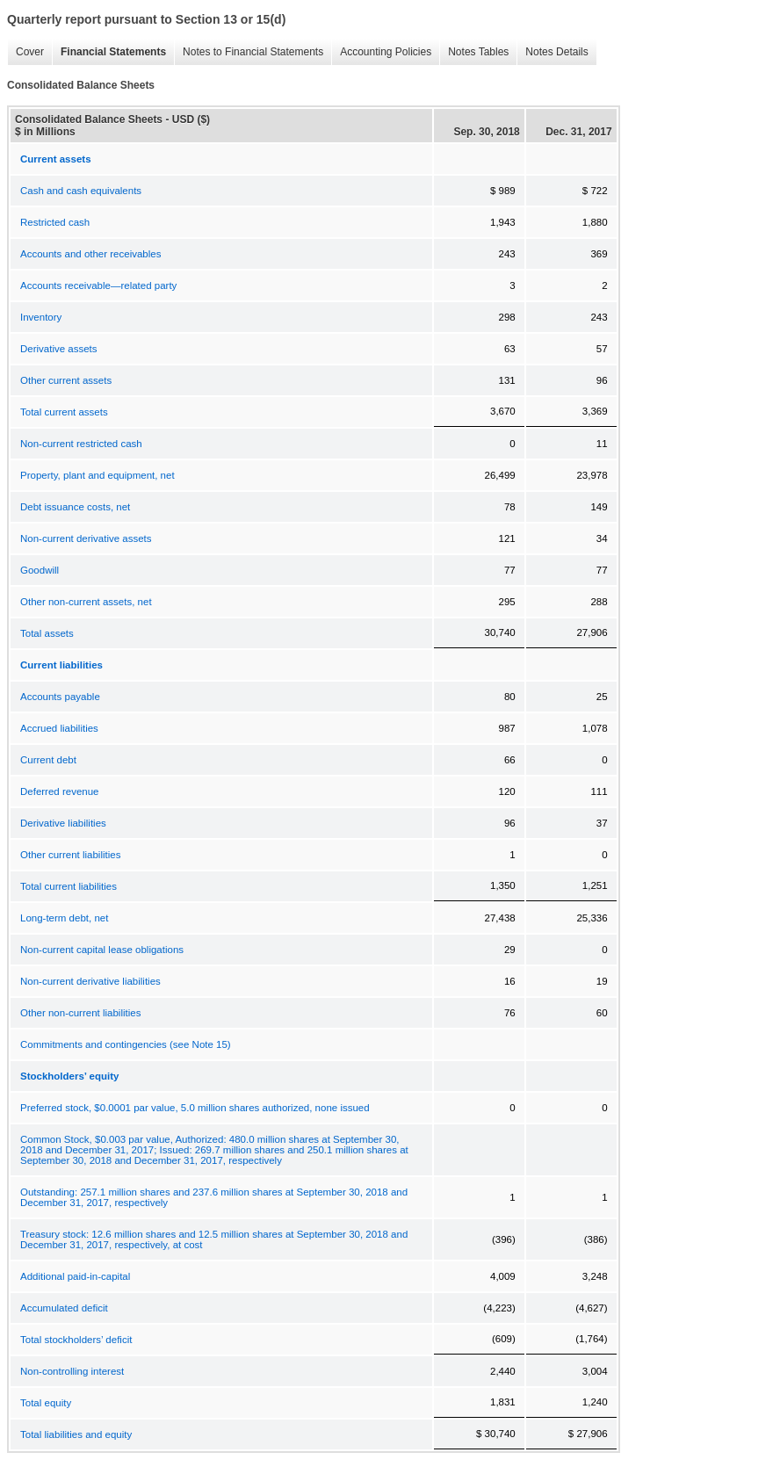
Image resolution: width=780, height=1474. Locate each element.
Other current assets (66, 380)
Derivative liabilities (63, 823)
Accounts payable (60, 696)
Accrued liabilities (59, 728)
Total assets (47, 633)
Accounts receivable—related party (98, 285)
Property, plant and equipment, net (97, 475)
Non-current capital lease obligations (102, 949)
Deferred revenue (59, 791)
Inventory (40, 317)
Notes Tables (478, 52)
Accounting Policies (385, 52)
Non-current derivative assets (86, 538)
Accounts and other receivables (90, 254)
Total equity (45, 1403)
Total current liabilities (68, 886)
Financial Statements (113, 52)
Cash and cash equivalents (80, 190)
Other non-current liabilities (80, 1013)
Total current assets (64, 412)
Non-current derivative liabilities (90, 981)
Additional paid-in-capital (75, 1276)
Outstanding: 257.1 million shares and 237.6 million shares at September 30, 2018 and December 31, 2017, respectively (214, 1197)
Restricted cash (55, 222)
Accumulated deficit (64, 1308)
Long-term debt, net (64, 918)
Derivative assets (59, 348)
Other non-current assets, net (86, 601)
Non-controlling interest (72, 1371)
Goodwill (39, 570)
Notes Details (556, 52)
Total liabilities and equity (76, 1434)
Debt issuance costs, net (75, 507)
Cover (30, 52)
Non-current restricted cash (81, 443)
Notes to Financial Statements (253, 52)
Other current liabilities (70, 854)
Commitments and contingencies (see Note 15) (125, 1044)
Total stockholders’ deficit (76, 1339)
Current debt (48, 760)
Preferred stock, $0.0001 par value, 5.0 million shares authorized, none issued (195, 1107)
